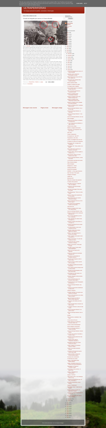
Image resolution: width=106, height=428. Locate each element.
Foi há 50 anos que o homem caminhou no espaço (73, 242)
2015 (68, 52)
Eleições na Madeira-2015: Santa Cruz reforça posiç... (74, 209)
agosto (69, 60)
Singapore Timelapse (71, 174)
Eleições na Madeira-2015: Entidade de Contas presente (74, 103)
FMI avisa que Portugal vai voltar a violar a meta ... (74, 259)
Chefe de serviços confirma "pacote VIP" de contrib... (74, 262)
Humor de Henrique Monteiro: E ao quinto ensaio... (74, 310)
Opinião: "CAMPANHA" (72, 385)
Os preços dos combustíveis (73, 356)
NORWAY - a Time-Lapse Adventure (74, 171)
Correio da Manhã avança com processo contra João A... (73, 280)
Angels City (69, 176)
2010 (68, 410)
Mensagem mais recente (30, 107)
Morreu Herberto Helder (72, 82)
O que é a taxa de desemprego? (74, 324)
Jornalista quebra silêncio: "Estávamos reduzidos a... (73, 340)
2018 (68, 46)
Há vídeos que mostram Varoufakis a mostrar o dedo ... (74, 334)
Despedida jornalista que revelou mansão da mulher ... (74, 343)
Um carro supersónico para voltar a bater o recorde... (74, 396)
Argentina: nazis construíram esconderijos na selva (73, 75)
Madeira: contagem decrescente (74, 127)
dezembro (70, 53)
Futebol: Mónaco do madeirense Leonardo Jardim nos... (74, 322)
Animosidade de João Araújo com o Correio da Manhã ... (74, 274)
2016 (68, 50)
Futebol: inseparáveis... (72, 134)
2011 (68, 408)
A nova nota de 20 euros (72, 319)
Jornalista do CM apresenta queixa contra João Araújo (74, 352)
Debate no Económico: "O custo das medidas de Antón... (74, 239)
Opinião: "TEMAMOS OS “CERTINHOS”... (72, 372)
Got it (85, 3)
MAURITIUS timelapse (72, 169)
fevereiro (69, 398)
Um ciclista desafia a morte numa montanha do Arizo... (74, 228)
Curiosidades (30, 83)
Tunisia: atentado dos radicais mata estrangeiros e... (74, 219)
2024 (68, 36)
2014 (68, 402)
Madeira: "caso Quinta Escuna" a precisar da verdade (74, 234)
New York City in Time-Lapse (73, 172)
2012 (68, 406)
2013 (68, 404)
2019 (68, 44)
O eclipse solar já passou (72, 181)
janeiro (69, 400)
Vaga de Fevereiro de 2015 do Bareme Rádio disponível (73, 299)
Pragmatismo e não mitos (72, 137)
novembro (70, 55)
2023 (68, 37)
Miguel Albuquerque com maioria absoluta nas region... (74, 198)
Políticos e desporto (71, 290)
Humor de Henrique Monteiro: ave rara (75, 116)
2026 (68, 32)
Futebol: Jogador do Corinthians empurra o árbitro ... (73, 346)
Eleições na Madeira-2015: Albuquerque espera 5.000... (73, 100)
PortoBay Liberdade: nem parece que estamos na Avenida (75, 293)
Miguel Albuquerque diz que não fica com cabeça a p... (74, 77)
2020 (68, 43)
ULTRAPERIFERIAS (35, 8)
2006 (68, 417)
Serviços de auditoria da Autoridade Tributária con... (74, 254)
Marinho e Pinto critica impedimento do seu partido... (74, 196)
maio (69, 66)
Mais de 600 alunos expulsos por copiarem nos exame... (74, 149)
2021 (68, 41)
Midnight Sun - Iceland (72, 165)
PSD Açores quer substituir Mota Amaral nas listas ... (74, 80)
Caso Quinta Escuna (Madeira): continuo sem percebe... (73, 204)
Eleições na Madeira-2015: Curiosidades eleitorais (72, 94)
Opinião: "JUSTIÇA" (71, 374)
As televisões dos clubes (72, 358)
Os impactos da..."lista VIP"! (73, 136)
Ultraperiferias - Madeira (70, 24)
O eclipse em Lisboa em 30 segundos (75, 141)
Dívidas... (69, 315)
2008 (68, 413)
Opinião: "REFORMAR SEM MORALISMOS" (73, 361)
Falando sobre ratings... (72, 126)
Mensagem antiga (57, 107)
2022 (68, 39)
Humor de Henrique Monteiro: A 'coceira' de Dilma (73, 329)
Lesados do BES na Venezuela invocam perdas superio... (73, 354)
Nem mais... (69, 132)
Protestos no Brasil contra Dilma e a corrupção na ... (74, 222)
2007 (68, 415)
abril (69, 67)
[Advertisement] (42, 96)
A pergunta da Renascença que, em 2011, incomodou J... (74, 380)
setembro (70, 58)
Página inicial (44, 107)
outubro (69, 57)
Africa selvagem (70, 118)
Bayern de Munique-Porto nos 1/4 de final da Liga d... (74, 201)
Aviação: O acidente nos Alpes (73, 84)
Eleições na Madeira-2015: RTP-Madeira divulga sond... (74, 97)
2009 (68, 411)
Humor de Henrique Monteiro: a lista (74, 211)
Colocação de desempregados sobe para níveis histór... (74, 271)
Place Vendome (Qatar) (72, 162)
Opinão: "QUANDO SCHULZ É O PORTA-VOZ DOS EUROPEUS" (74, 364)
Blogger (62, 422)
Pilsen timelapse (70, 163)
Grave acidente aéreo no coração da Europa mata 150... (74, 88)
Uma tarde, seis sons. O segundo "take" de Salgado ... (74, 184)
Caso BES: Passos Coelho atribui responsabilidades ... (74, 248)
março (69, 69)
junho (69, 64)
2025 (68, 34)
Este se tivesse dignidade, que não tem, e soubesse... (74, 216)
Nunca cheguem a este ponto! (73, 326)
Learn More (79, 3)
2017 (68, 48)
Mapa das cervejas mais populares (74, 179)
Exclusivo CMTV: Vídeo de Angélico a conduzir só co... (75, 152)
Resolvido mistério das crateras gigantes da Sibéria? (73, 231)
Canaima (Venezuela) (71, 167)
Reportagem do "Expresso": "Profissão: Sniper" (73, 367)
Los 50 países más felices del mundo (74, 160)
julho (69, 62)
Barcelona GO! (70, 178)
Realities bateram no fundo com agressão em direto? (73, 390)
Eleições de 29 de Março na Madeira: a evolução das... (75, 121)
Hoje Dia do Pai (70, 206)
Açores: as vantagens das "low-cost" (74, 139)
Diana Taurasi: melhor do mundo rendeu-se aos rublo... (74, 155)
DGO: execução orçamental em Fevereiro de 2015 (73, 91)
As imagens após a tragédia (73, 86)
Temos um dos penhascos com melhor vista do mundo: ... (75, 296)
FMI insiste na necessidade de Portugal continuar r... (73, 257)
